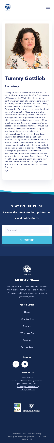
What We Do (27, 333)
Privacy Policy (34, 433)
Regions (27, 326)
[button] (48, 8)
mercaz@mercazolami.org (28, 387)
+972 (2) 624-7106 (28, 389)
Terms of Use (19, 433)
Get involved (27, 347)
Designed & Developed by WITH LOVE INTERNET (27, 438)
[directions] (27, 240)
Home (27, 312)
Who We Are (27, 319)
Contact (27, 340)
